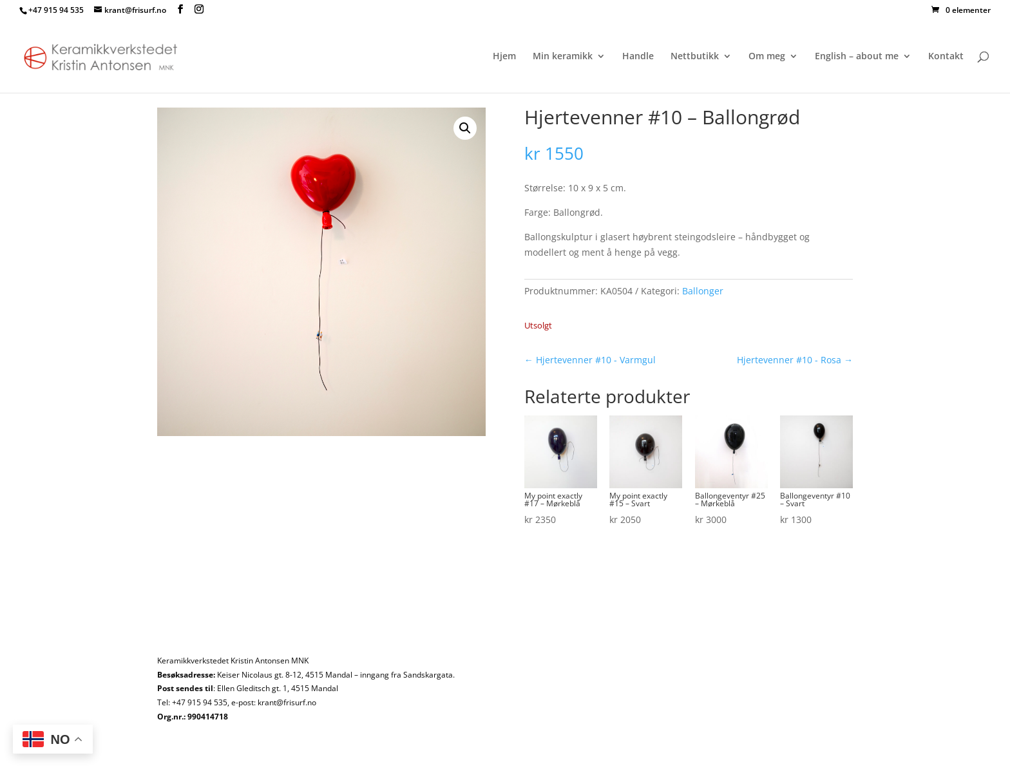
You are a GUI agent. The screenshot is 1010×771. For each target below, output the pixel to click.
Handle (638, 57)
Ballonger (702, 291)
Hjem (504, 57)
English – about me (857, 57)
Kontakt (946, 57)
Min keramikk (563, 57)
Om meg (766, 57)
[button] (465, 128)
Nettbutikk (695, 57)
